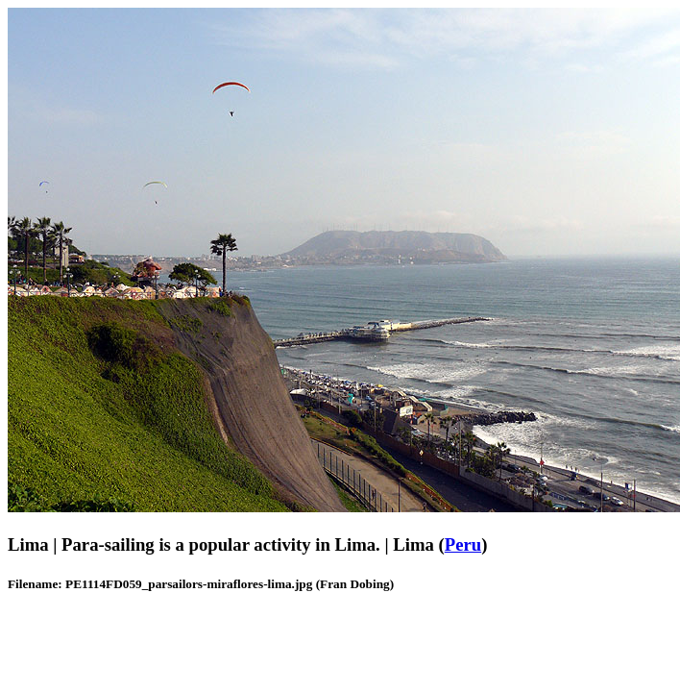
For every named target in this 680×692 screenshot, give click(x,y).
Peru (463, 544)
